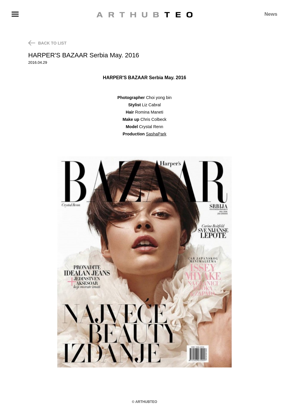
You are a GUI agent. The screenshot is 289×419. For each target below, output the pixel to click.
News (271, 14)
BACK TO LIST (47, 43)
